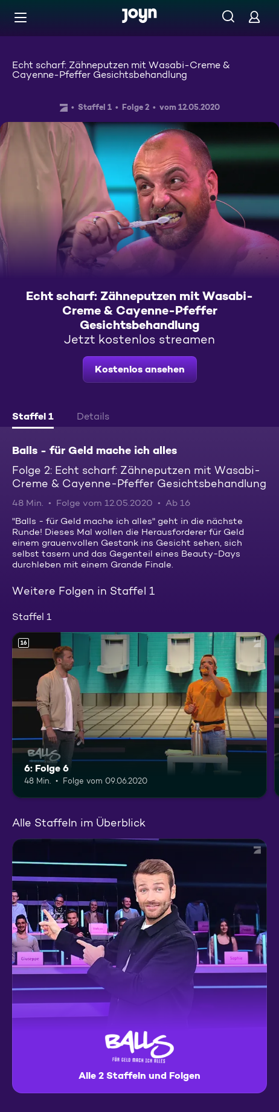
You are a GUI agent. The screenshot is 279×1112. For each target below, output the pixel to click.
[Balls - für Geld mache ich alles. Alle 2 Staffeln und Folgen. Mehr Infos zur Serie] (139, 966)
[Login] (254, 16)
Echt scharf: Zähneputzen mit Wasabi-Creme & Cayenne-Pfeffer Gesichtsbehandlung (121, 69)
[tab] (33, 418)
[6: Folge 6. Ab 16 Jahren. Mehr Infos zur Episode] (139, 714)
